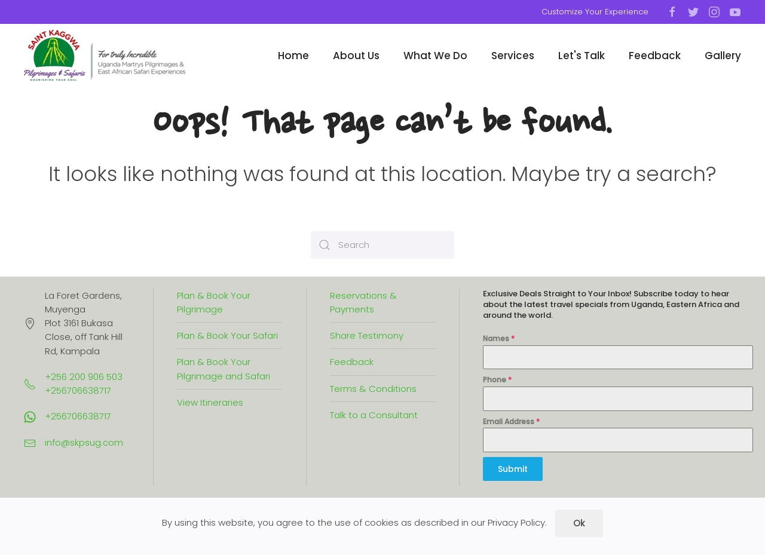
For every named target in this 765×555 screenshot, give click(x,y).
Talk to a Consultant (374, 415)
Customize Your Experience (594, 11)
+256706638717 (78, 416)
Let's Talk (581, 55)
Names (499, 338)
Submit (513, 469)
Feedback (655, 55)
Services (512, 55)
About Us (356, 55)
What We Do (435, 55)
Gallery (723, 55)
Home (293, 55)
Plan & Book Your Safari (227, 335)
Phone (497, 380)
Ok (579, 523)
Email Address (511, 421)
